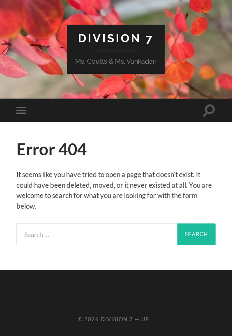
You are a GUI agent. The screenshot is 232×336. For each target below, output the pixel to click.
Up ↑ (147, 319)
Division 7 (116, 38)
